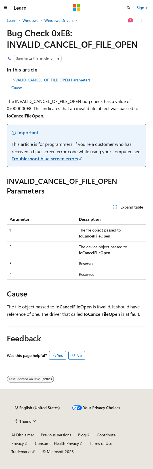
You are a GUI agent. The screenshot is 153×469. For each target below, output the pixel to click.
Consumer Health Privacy (57, 443)
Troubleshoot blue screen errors (45, 158)
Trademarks (21, 451)
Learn (11, 20)
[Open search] (128, 8)
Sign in (142, 7)
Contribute (106, 435)
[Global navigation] (5, 8)
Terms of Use (101, 443)
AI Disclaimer (22, 435)
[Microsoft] (76, 7)
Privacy (17, 443)
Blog (82, 435)
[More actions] (141, 20)
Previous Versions (56, 435)
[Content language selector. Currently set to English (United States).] (37, 407)
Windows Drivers (59, 20)
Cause (16, 87)
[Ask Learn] (130, 20)
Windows (30, 20)
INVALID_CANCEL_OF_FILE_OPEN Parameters (51, 80)
